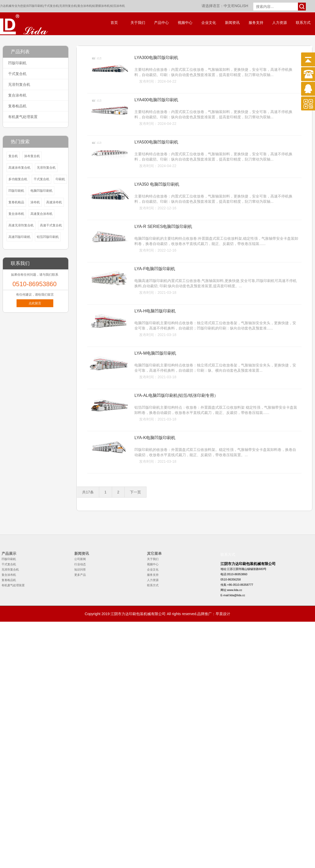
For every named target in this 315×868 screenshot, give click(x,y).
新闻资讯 (232, 23)
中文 (227, 6)
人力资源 (279, 23)
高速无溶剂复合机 (21, 225)
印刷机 (60, 179)
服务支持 (256, 23)
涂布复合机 (32, 156)
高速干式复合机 (51, 225)
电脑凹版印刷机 (41, 191)
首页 (114, 23)
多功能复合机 (17, 179)
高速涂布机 (54, 202)
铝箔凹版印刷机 (48, 237)
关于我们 (137, 23)
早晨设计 (223, 614)
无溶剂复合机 (68, 5)
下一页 (135, 492)
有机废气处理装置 (23, 117)
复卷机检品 (16, 202)
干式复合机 (51, 5)
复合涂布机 (84, 5)
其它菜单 (154, 553)
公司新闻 (80, 559)
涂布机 (35, 202)
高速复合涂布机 (41, 214)
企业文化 (208, 23)
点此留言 (35, 303)
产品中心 (161, 23)
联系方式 (303, 23)
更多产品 (80, 574)
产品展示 (9, 553)
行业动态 (80, 564)
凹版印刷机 (36, 5)
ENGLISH (240, 6)
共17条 (88, 492)
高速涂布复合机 (19, 167)
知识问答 (80, 569)
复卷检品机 (17, 106)
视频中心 (185, 23)
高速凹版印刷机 (19, 237)
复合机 (13, 156)
